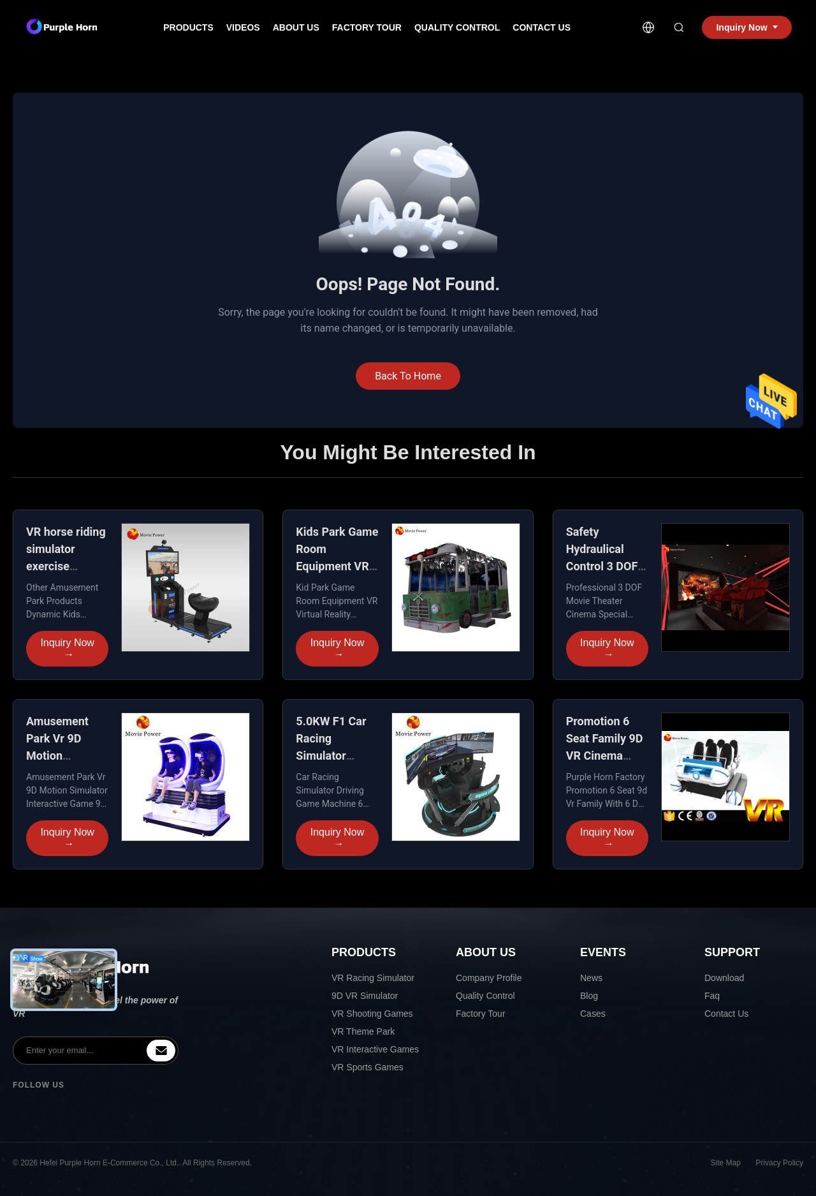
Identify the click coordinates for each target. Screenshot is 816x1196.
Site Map (726, 1162)
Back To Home (408, 376)
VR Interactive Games (375, 1049)
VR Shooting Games (372, 1013)
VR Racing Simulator (373, 978)
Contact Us (542, 27)
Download (724, 978)
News (591, 978)
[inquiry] (161, 1050)
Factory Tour (367, 27)
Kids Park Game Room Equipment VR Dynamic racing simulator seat (337, 566)
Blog (589, 996)
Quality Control (457, 27)
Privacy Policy (779, 1162)
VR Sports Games (368, 1067)
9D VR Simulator (365, 996)
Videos (243, 27)
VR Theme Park (363, 1031)
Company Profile (489, 978)
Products (188, 27)
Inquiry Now (67, 648)
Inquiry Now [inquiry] (746, 27)
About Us (296, 27)
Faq (712, 996)
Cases (593, 1013)
